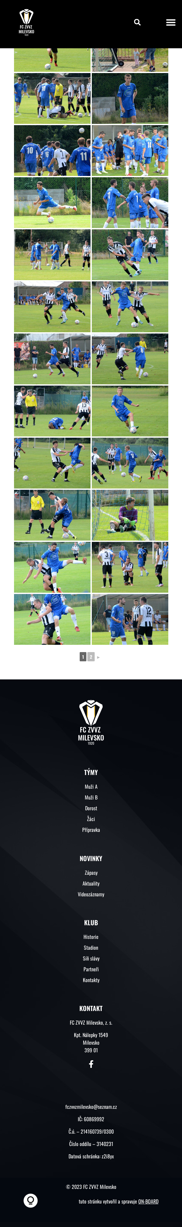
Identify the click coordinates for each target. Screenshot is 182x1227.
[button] (137, 22)
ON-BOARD (148, 1201)
